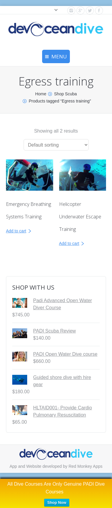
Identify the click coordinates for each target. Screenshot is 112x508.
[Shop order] (56, 144)
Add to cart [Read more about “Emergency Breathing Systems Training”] (16, 231)
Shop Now (56, 502)
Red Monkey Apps (85, 466)
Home (40, 93)
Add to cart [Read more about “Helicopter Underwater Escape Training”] (69, 243)
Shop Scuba (65, 93)
